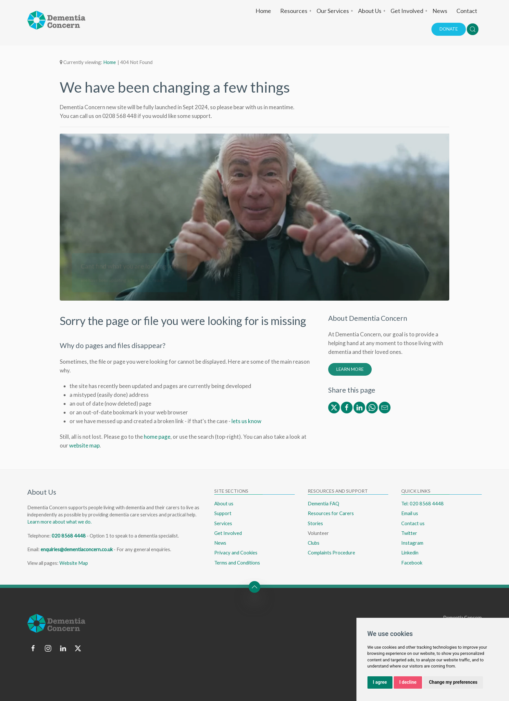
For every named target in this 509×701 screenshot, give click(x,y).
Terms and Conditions (237, 562)
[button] (472, 29)
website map (84, 445)
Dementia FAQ (323, 503)
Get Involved (409, 10)
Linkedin (409, 552)
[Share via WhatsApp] (372, 406)
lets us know (246, 421)
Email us (409, 513)
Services (223, 523)
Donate (449, 29)
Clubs (313, 543)
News (439, 10)
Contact (466, 10)
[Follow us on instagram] (48, 648)
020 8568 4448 (69, 536)
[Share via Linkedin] (359, 406)
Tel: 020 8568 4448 (422, 503)
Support (222, 513)
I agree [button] (380, 682)
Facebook (411, 562)
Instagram (412, 543)
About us (223, 503)
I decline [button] (407, 682)
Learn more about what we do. (59, 522)
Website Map (73, 563)
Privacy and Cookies (235, 552)
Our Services (335, 10)
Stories (315, 523)
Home (263, 10)
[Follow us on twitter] (78, 648)
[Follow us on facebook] (33, 648)
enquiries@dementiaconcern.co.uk (77, 549)
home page (157, 436)
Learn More (350, 369)
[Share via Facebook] (347, 406)
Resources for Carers (331, 513)
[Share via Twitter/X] (334, 406)
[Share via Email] (385, 406)
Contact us (413, 523)
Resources (296, 10)
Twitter (409, 533)
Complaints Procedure (331, 552)
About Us (372, 10)
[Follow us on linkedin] (63, 648)
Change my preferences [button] (453, 682)
